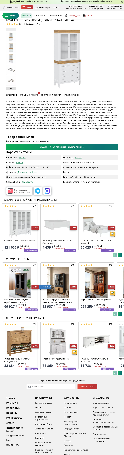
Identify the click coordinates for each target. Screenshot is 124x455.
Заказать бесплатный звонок (110, 26)
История (68, 426)
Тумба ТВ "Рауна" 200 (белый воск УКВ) (94, 379)
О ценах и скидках (43, 431)
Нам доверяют (71, 431)
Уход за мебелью (101, 421)
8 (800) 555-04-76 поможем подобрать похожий (62, 165)
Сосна (78, 176)
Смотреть (27, 200)
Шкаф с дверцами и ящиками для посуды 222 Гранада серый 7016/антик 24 (57, 319)
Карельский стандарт (103, 426)
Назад (9, 32)
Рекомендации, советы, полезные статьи (104, 432)
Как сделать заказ (43, 421)
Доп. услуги (40, 452)
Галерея (10, 449)
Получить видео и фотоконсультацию (19, 209)
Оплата (55, 7)
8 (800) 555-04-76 (75, 6)
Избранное (107, 18)
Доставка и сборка (42, 7)
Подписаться (87, 405)
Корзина (118, 18)
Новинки (26, 26)
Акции (88, 26)
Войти (97, 18)
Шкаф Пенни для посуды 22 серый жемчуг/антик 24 (17, 319)
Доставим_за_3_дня (27, 190)
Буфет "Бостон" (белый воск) (56, 377)
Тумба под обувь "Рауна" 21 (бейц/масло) (17, 379)
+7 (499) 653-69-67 (96, 6)
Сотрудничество (71, 447)
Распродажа (72, 26)
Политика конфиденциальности (103, 439)
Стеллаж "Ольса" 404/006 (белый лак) (19, 260)
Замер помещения (44, 447)
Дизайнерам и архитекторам (71, 441)
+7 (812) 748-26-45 (114, 6)
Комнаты (38, 26)
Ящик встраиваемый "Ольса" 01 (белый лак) (58, 260)
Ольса (22, 176)
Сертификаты (99, 452)
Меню (27, 7)
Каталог (10, 26)
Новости (68, 435)
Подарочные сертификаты (41, 437)
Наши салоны (70, 421)
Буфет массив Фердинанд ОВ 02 (96, 318)
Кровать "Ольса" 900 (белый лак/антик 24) (96, 260)
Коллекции (53, 26)
